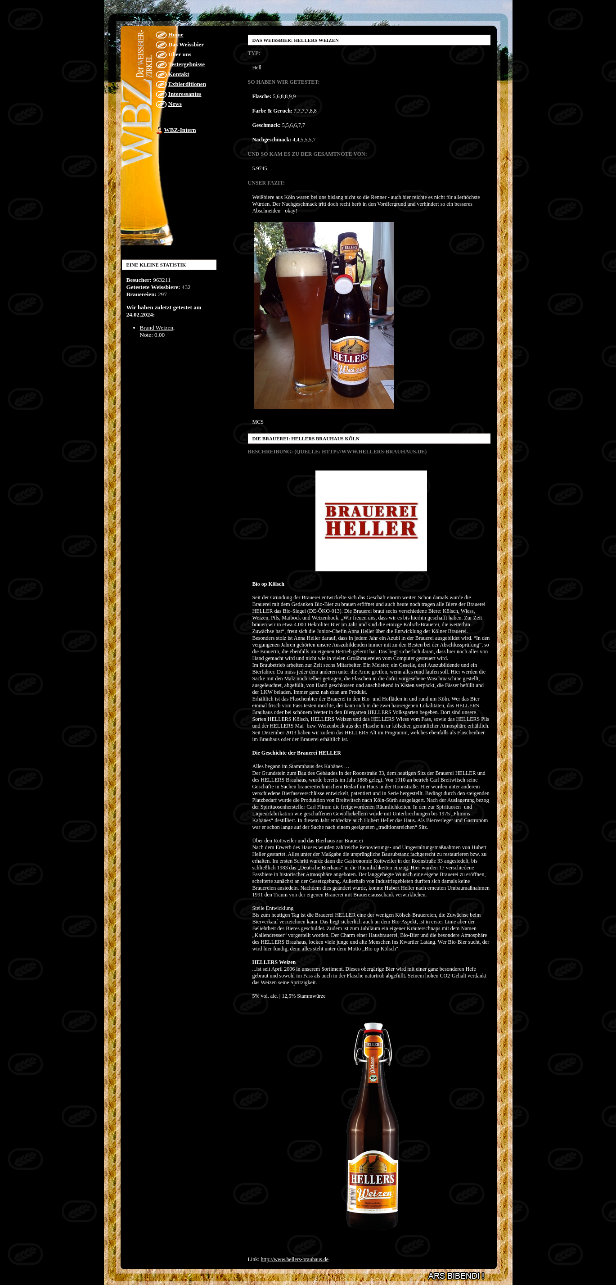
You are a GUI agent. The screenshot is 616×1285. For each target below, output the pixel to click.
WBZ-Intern (180, 130)
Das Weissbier (186, 44)
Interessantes (185, 93)
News (175, 103)
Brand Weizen (157, 327)
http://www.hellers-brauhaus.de (295, 1259)
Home (176, 34)
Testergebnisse (186, 64)
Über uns (179, 54)
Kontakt (178, 74)
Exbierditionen (187, 84)
